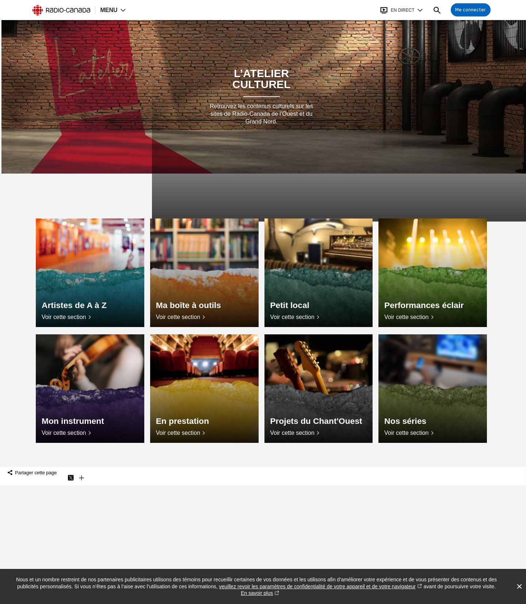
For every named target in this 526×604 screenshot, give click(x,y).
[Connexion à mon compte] (471, 9)
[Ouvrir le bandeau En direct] (401, 10)
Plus (81, 476)
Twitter (72, 478)
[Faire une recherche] (437, 10)
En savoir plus (260, 593)
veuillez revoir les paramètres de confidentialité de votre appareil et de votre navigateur (320, 587)
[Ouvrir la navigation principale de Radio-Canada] (113, 10)
